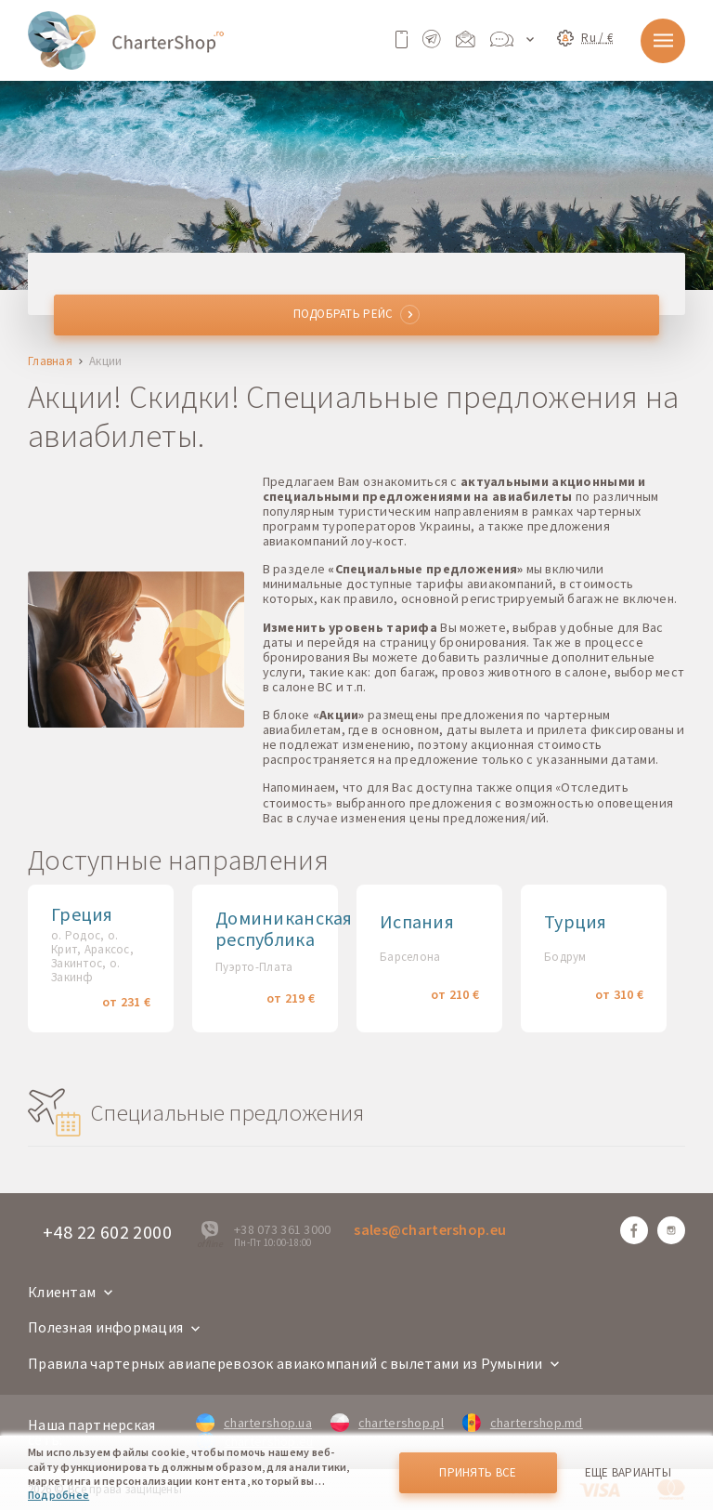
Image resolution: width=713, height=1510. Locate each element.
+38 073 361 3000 (282, 1229)
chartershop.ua (254, 1422)
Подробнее (58, 1495)
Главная (50, 362)
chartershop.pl (387, 1422)
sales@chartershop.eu (430, 1229)
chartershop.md (522, 1422)
